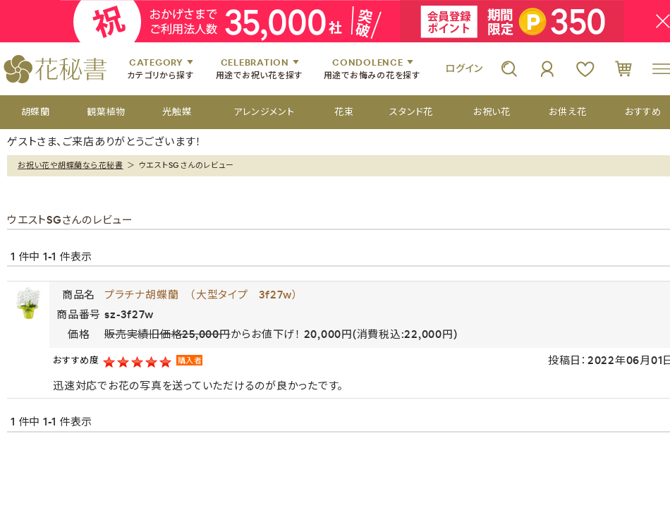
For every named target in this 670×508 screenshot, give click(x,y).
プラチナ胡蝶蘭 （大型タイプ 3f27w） (201, 294)
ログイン (464, 68)
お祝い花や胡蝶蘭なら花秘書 (70, 165)
